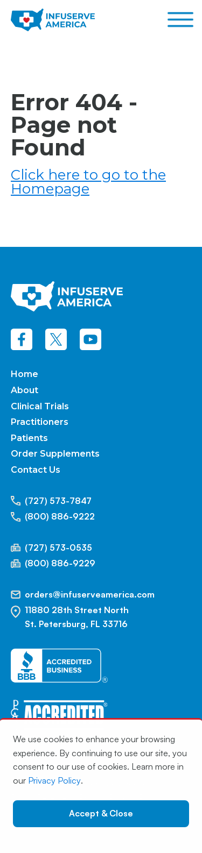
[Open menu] (180, 19)
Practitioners (39, 422)
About (24, 390)
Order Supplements (55, 454)
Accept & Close (101, 813)
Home (24, 374)
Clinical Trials (40, 406)
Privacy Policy (54, 780)
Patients (29, 438)
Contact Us (35, 470)
